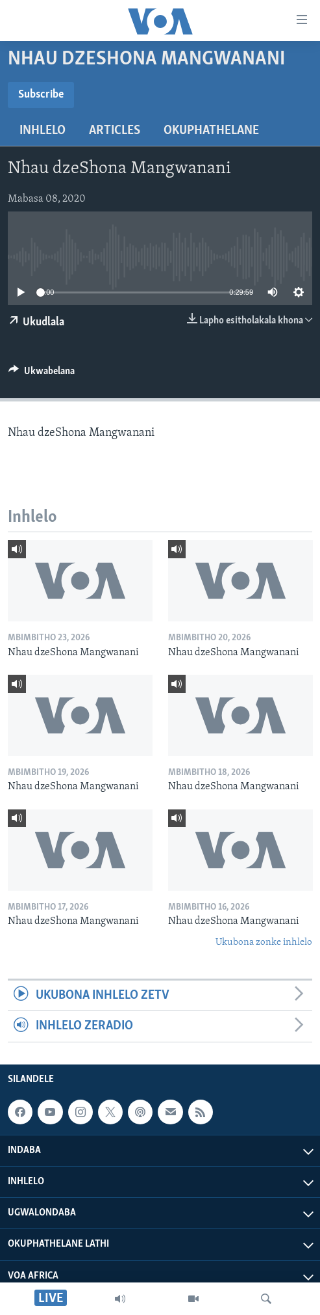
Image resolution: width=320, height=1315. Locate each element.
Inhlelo (42, 130)
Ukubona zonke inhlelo (263, 942)
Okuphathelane (211, 130)
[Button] (41, 374)
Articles (114, 130)
